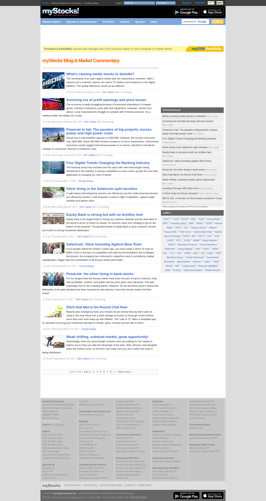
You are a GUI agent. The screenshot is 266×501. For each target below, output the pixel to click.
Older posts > (124, 371)
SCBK (187, 240)
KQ (202, 253)
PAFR (186, 236)
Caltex (207, 261)
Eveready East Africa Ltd (91, 471)
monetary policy (178, 223)
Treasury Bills (170, 232)
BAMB (196, 240)
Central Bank (213, 219)
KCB (176, 219)
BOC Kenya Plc (160, 474)
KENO (199, 223)
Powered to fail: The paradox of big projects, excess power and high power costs (189, 131)
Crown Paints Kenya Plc (128, 444)
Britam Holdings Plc (162, 404)
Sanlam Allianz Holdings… (166, 421)
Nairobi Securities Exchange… (168, 461)
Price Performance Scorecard (56, 408)
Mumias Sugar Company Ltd (203, 411)
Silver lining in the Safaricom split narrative (191, 147)
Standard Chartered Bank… (92, 458)
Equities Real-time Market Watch (58, 404)
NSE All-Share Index (52, 444)
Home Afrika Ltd (160, 438)
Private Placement (195, 257)
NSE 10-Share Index (52, 434)
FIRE (218, 253)
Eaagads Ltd (48, 468)
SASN (215, 249)
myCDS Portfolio (111, 485)
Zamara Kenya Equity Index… (57, 454)
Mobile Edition (145, 485)
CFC (179, 253)
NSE (193, 219)
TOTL (178, 240)
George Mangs (86, 181)
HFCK (178, 227)
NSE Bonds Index (51, 451)
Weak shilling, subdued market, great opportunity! (188, 181)
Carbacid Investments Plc (201, 401)
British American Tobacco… (166, 478)
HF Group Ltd (86, 441)
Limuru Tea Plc (49, 478)
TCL (172, 253)
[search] (195, 21)
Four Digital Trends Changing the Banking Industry (189, 140)
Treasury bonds (198, 227)
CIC (186, 227)
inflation (212, 227)
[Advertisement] (109, 35)
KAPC (206, 249)
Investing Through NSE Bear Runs (188, 188)
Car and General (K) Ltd (91, 414)
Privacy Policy (90, 485)
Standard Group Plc (125, 418)
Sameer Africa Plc (124, 414)
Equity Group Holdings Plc (92, 438)
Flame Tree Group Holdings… (204, 408)
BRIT (165, 223)
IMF (177, 266)
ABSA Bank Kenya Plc (90, 424)
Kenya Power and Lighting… (130, 471)
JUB (217, 236)
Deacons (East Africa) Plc (91, 468)
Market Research (50, 418)
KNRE (187, 253)
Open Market (183, 261)
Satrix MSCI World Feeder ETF (204, 451)
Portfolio (108, 21)
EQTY (167, 219)
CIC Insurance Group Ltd (165, 408)
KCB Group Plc (86, 448)
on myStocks (53, 424)
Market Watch (51, 21)
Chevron (196, 261)
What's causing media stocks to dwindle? (190, 116)
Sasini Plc (84, 401)
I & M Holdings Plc (88, 444)
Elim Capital (108, 92)
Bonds (169, 266)
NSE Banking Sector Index (55, 448)
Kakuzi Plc (47, 471)
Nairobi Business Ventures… (130, 408)
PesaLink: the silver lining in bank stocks (189, 169)
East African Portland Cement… (131, 451)
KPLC (201, 236)
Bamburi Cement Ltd (126, 441)
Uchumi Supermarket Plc (128, 424)
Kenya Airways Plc (125, 401)
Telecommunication (192, 270)
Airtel (167, 270)
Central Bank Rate (203, 232)
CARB (170, 240)
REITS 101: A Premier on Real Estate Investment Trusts (192, 200)
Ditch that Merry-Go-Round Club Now (189, 174)
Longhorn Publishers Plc (128, 404)
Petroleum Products (187, 244)
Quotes (140, 21)
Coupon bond (188, 266)
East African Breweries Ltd (202, 404)
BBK (191, 223)
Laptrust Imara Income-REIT (203, 438)
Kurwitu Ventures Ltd (163, 441)
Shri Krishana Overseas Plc (202, 414)
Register (186, 3)
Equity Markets (209, 240)
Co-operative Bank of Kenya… (94, 431)
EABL (210, 253)
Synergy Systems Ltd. (64, 493)
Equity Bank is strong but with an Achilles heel (186, 154)
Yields (216, 261)
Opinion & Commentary (81, 21)
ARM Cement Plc (124, 438)
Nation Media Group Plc (127, 411)
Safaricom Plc (196, 428)
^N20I (201, 219)
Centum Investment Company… (168, 434)
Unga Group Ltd (197, 418)
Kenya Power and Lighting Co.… (132, 464)
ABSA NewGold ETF (199, 448)
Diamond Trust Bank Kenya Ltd (94, 434)
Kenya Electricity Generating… (131, 461)
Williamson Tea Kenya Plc (92, 404)
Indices (124, 21)
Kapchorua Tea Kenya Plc (55, 474)
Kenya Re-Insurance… (164, 414)
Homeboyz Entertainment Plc (93, 478)
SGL (165, 253)
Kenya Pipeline (185, 249)
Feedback (200, 2)
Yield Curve (185, 232)
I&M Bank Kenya (174, 257)
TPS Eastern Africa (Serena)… (131, 421)
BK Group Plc (86, 428)
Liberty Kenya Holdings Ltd (166, 418)
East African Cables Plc (127, 448)
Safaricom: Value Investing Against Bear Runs (186, 163)
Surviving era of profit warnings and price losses (187, 123)
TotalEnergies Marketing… (129, 474)
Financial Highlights (207, 266)
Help (154, 21)
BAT (194, 236)
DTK (209, 236)
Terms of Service (72, 485)
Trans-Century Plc (161, 448)
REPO (171, 244)
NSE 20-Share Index (52, 438)
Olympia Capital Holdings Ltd (167, 444)
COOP (209, 223)
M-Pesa (176, 270)
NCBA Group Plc (87, 451)
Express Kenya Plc (88, 474)
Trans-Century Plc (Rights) (166, 451)
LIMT (197, 249)
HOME (45, 3)
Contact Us (129, 485)
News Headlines (50, 411)
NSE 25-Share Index (52, 441)
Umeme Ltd (121, 478)
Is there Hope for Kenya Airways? (190, 193)
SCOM (184, 219)
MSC (195, 253)
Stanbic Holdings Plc (89, 454)
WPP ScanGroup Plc (126, 428)
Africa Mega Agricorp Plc (165, 471)
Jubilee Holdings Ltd (163, 411)
